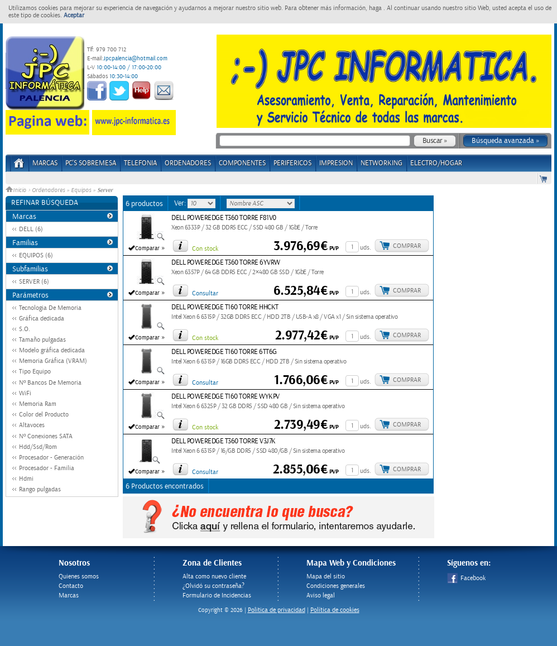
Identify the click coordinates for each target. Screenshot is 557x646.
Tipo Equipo (35, 371)
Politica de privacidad (276, 610)
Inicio (17, 190)
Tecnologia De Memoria (50, 308)
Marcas (44, 163)
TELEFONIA (140, 163)
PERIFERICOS (292, 163)
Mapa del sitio (325, 576)
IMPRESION (336, 163)
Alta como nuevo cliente (214, 576)
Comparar (147, 248)
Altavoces (32, 425)
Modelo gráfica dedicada (52, 350)
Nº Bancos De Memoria (50, 382)
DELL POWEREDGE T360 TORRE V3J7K (223, 441)
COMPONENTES (242, 163)
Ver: (181, 203)
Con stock (205, 248)
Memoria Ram (37, 404)
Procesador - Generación (51, 457)
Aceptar (74, 15)
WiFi (25, 393)
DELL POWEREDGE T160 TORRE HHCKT (224, 307)
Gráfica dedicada (41, 318)
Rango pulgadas (40, 489)
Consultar (205, 293)
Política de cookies (334, 610)
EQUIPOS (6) (36, 255)
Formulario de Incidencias (217, 595)
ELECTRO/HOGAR (436, 163)
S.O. (24, 329)
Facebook (466, 578)
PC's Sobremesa (90, 163)
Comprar (407, 246)
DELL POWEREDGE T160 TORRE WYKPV (225, 397)
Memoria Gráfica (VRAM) (53, 361)
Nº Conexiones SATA (46, 436)
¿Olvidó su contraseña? (213, 586)
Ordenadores (48, 190)
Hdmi (26, 478)
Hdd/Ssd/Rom (38, 447)
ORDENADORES (188, 163)
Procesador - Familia (46, 468)
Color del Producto (44, 414)
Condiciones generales (335, 586)
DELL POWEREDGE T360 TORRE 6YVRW (225, 263)
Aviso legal (320, 595)
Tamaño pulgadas (42, 339)
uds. (365, 247)
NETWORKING (381, 163)
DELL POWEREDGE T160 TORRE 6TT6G (224, 352)
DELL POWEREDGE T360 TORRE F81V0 (223, 218)
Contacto (71, 586)
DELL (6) (31, 229)
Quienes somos (79, 576)
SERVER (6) (34, 281)
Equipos (81, 190)
